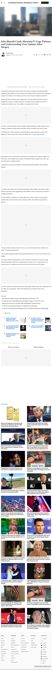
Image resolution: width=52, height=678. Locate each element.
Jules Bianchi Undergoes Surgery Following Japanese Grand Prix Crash (20, 307)
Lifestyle (2, 664)
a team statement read (38, 143)
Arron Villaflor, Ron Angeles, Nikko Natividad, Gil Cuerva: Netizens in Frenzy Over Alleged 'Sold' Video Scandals (38, 635)
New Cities (13, 666)
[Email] (47, 55)
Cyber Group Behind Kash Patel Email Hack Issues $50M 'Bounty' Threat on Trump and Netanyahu (38, 590)
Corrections (23, 657)
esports (12, 664)
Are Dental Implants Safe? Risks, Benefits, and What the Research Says (12, 336)
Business (3, 653)
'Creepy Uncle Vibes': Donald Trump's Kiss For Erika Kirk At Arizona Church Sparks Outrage (12, 590)
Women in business (15, 662)
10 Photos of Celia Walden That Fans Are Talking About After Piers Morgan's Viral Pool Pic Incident (38, 478)
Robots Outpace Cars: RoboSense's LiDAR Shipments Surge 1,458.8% (12, 328)
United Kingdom (34, 653)
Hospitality (13, 649)
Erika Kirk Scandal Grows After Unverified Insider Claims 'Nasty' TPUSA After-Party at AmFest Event (38, 523)
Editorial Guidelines (38, 355)
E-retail (12, 647)
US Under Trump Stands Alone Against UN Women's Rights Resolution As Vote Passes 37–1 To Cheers (12, 523)
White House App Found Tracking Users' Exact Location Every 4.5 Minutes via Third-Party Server (12, 456)
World (2, 647)
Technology (3, 660)
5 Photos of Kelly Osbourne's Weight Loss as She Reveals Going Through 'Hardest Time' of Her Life (13, 545)
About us (22, 647)
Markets (2, 651)
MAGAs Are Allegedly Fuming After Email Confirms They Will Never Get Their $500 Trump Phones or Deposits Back (11, 433)
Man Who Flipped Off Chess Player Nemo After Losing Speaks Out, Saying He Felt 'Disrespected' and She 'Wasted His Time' (37, 456)
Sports (2, 666)
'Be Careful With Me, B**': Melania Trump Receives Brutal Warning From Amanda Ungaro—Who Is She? (11, 613)
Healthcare (13, 651)
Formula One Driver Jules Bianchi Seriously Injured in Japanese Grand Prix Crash (23, 309)
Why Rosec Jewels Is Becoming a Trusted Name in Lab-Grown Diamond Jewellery (37, 328)
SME (2, 655)
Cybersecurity (13, 657)
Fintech (12, 668)
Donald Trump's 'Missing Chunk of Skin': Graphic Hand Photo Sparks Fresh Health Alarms (37, 433)
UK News (3, 649)
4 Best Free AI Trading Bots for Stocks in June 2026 (37, 335)
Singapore (33, 651)
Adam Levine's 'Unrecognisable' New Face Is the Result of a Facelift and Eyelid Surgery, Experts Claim (38, 545)
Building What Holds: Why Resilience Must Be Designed (12, 343)
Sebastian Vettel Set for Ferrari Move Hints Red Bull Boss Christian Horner (21, 312)
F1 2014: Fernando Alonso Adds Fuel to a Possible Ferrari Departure (19, 314)
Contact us (23, 649)
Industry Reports (14, 670)
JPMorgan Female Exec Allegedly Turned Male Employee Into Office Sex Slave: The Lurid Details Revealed (13, 568)
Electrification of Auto (15, 653)
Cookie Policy (23, 655)
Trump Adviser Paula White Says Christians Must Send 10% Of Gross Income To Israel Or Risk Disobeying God (38, 568)
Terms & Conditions (25, 651)
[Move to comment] (50, 55)
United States (33, 655)
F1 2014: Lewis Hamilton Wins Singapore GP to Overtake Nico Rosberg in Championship (25, 317)
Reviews (2, 668)
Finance (12, 655)
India (32, 649)
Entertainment (3, 662)
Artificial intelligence (15, 660)
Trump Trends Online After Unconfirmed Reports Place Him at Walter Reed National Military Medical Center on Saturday (38, 501)
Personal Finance (4, 657)
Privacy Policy (23, 653)
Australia (32, 647)
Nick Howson (10, 53)
